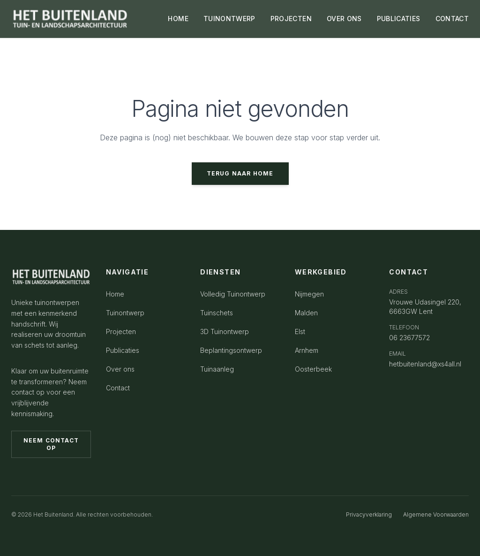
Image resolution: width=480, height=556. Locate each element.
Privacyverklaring (369, 514)
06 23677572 (409, 338)
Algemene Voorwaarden (436, 514)
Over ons (120, 369)
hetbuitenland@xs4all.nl (425, 364)
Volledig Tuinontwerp (232, 294)
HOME (178, 19)
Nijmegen (309, 294)
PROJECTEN (291, 19)
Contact (118, 388)
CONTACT (452, 19)
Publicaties (122, 350)
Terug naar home (240, 173)
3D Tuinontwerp (224, 331)
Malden (306, 313)
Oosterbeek (313, 369)
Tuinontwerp (125, 313)
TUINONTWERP (229, 19)
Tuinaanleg (217, 369)
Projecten (121, 331)
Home (115, 294)
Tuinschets (216, 313)
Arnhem (306, 350)
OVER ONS (344, 19)
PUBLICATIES (398, 19)
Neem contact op (51, 444)
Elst (300, 331)
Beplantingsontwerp (231, 350)
